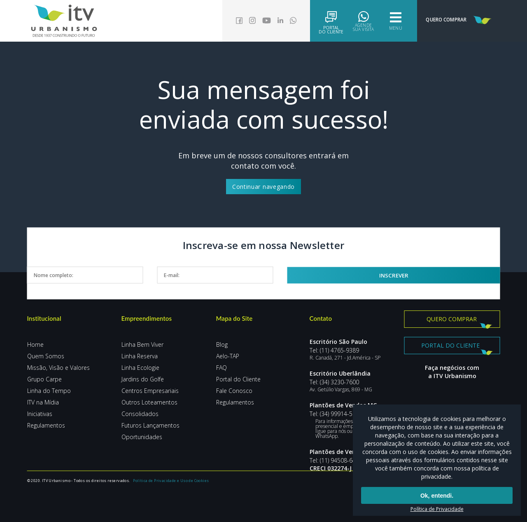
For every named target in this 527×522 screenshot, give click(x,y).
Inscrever (422, 275)
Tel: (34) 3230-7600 (334, 382)
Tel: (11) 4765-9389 (334, 350)
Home (35, 344)
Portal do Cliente (238, 379)
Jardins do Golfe (142, 379)
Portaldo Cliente (318, 22)
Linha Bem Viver (142, 344)
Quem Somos (45, 356)
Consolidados (140, 414)
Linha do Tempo (49, 391)
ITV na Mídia (43, 402)
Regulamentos (46, 425)
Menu (382, 21)
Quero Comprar (454, 20)
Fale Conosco (234, 391)
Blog (222, 344)
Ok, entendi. (436, 496)
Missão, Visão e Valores (58, 368)
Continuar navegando (263, 186)
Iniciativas (39, 414)
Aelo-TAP (227, 356)
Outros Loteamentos (149, 402)
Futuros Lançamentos (150, 425)
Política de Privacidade (437, 509)
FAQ (221, 368)
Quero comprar (452, 319)
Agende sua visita (350, 21)
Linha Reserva (139, 356)
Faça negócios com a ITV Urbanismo (452, 375)
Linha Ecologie (140, 368)
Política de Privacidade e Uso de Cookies (173, 501)
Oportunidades (141, 437)
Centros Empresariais (150, 391)
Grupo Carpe (44, 379)
